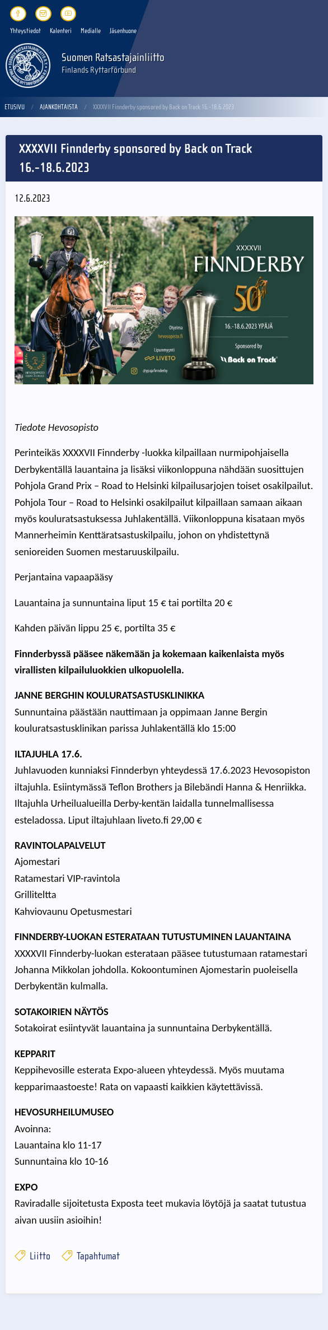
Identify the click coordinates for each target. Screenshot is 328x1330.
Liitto (32, 1256)
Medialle (91, 31)
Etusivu (14, 107)
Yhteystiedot (25, 31)
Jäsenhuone (123, 31)
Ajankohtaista (59, 107)
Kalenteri (61, 31)
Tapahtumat (91, 1256)
